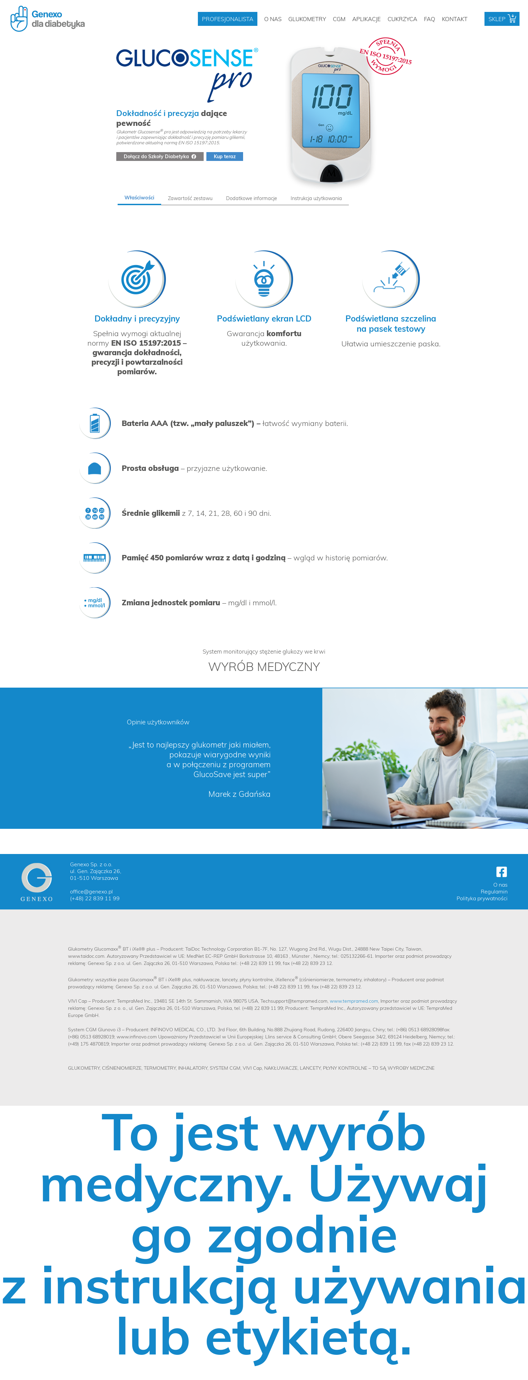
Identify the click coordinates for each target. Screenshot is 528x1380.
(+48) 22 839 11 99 (95, 898)
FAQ (429, 18)
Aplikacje (366, 18)
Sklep (497, 18)
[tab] (139, 198)
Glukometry (307, 18)
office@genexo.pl (91, 891)
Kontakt (454, 18)
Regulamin (494, 891)
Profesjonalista (227, 18)
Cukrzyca (402, 18)
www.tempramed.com (354, 1001)
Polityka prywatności (482, 898)
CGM (339, 18)
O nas (273, 18)
